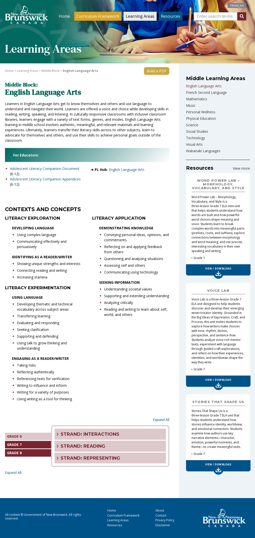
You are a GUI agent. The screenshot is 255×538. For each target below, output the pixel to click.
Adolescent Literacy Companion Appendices (45, 179)
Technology (195, 137)
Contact (160, 515)
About (159, 510)
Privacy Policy (164, 520)
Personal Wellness (200, 112)
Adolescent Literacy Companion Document (44, 168)
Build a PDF (156, 70)
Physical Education (201, 118)
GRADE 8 (14, 452)
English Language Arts (126, 169)
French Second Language (206, 92)
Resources (170, 16)
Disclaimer (162, 525)
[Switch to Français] (237, 5)
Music (190, 105)
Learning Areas (140, 16)
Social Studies (197, 131)
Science (192, 125)
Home (64, 16)
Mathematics (196, 99)
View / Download (218, 268)
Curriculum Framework (97, 16)
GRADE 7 (14, 444)
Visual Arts (194, 144)
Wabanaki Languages (203, 150)
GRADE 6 (14, 436)
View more (241, 168)
